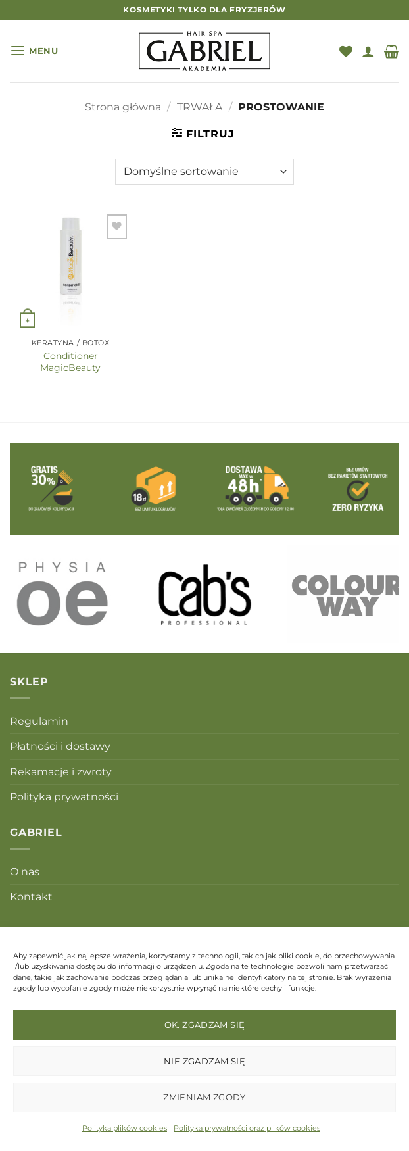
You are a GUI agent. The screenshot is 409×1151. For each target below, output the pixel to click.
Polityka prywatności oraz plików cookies (247, 1128)
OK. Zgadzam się (204, 1024)
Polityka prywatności (64, 797)
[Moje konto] (368, 51)
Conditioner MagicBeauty (70, 362)
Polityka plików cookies (124, 1128)
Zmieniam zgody (204, 1097)
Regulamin (39, 721)
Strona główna (123, 107)
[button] (34, 51)
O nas (24, 872)
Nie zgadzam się (204, 1061)
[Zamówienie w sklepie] (204, 172)
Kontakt (31, 897)
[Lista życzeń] (345, 51)
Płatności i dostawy (60, 746)
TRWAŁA (199, 107)
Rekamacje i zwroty (61, 772)
